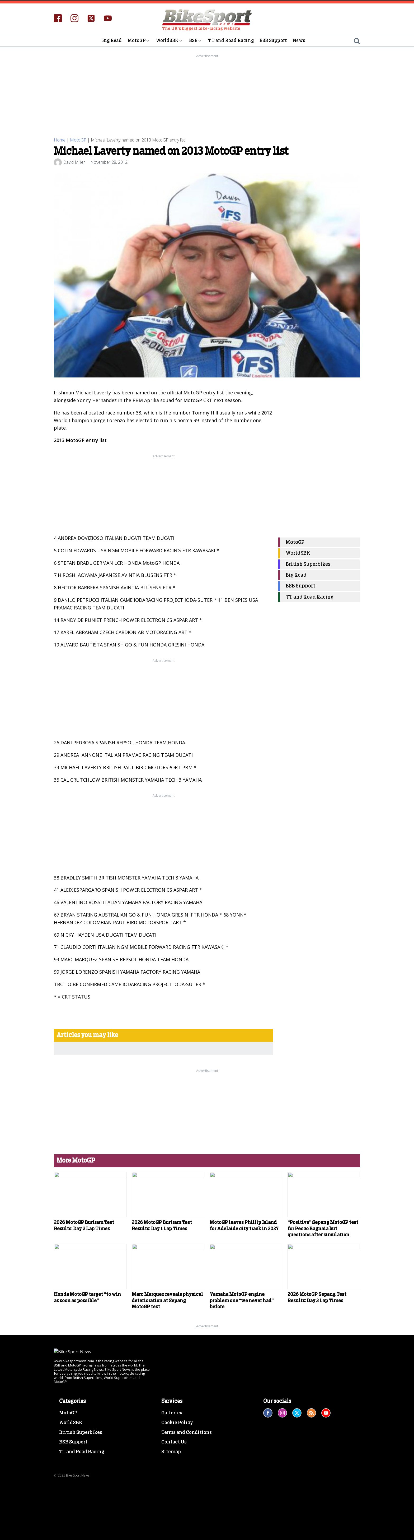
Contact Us (174, 1504)
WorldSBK (169, 40)
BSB (196, 40)
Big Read (112, 40)
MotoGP (139, 40)
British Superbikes (308, 564)
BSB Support (273, 40)
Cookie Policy (177, 1484)
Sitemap (171, 1514)
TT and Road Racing (231, 40)
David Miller (74, 162)
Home (59, 140)
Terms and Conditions (186, 1494)
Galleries (171, 1475)
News (299, 40)
